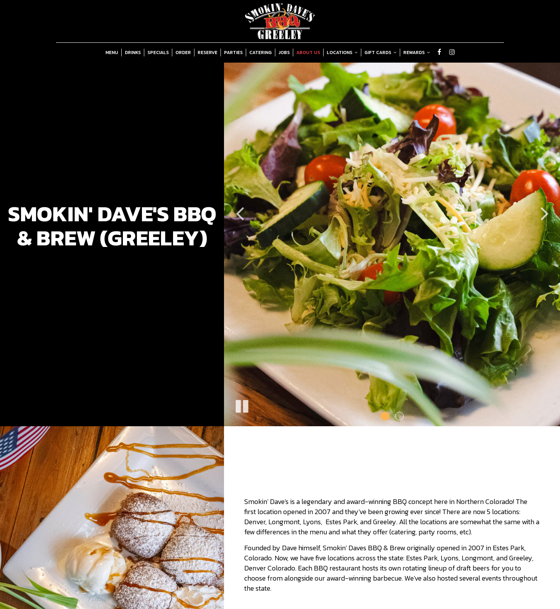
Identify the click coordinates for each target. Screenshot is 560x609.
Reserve (207, 52)
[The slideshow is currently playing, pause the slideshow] (241, 405)
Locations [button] (342, 52)
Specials (158, 52)
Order (183, 52)
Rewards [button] (416, 52)
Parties (233, 52)
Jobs (284, 52)
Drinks (133, 52)
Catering (260, 52)
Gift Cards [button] (380, 52)
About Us (308, 52)
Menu (111, 52)
